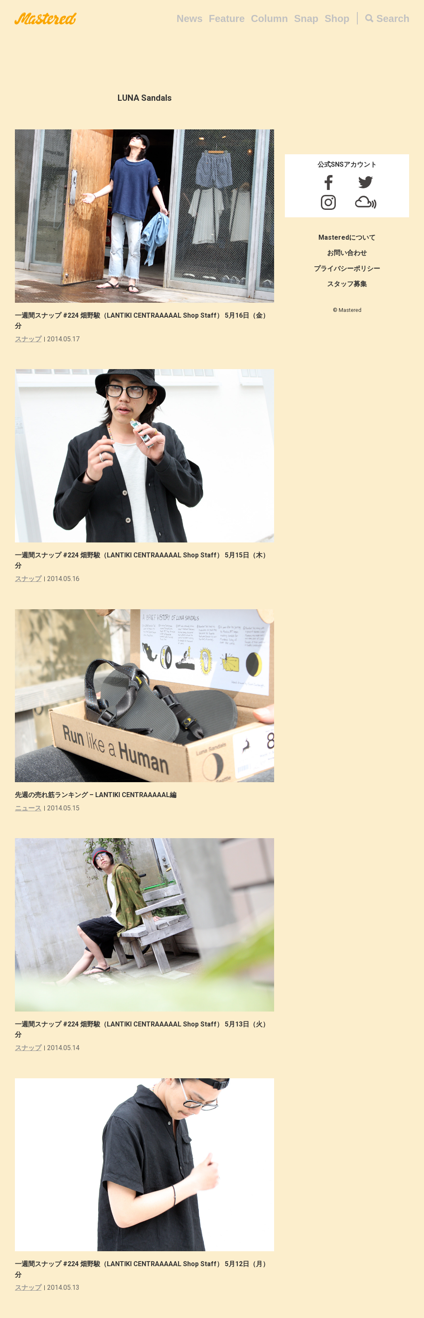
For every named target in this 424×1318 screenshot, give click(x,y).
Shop (337, 18)
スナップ (28, 339)
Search (393, 18)
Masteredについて (347, 237)
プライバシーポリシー (347, 268)
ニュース (28, 808)
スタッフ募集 (347, 284)
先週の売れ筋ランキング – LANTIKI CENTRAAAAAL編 (95, 795)
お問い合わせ (347, 253)
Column (269, 18)
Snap (306, 18)
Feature (227, 18)
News (190, 18)
